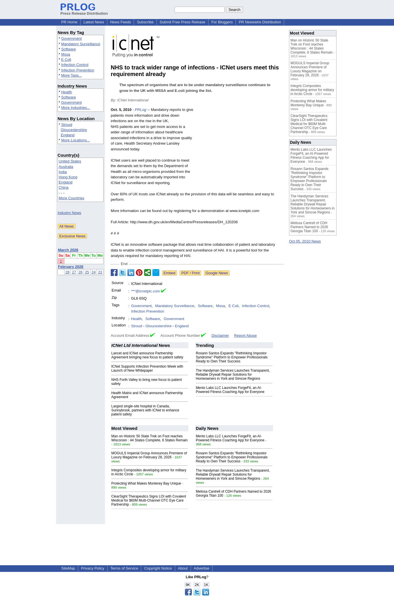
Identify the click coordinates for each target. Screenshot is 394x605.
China (63, 187)
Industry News (69, 213)
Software (68, 49)
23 (100, 272)
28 (67, 272)
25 (87, 272)
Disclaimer (220, 335)
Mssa (65, 54)
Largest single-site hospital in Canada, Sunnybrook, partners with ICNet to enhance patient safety (145, 410)
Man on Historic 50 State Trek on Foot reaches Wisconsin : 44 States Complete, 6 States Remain (149, 438)
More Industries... (75, 107)
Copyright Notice (158, 568)
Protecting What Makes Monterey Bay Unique (146, 483)
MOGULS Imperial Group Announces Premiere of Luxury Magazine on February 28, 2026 (149, 455)
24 (93, 272)
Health (66, 92)
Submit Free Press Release (182, 22)
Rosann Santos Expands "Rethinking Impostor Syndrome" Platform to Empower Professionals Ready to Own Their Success (232, 357)
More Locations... (75, 140)
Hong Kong (68, 177)
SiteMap (68, 568)
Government (71, 38)
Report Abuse (245, 335)
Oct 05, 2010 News (305, 241)
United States (70, 161)
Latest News (93, 22)
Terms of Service (124, 568)
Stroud (66, 124)
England (67, 135)
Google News (217, 273)
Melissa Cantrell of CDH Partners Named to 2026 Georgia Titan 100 (309, 227)
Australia (66, 167)
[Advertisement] (240, 149)
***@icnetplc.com (145, 291)
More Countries (71, 198)
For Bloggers (222, 22)
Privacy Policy (92, 568)
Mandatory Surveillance (80, 44)
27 (74, 272)
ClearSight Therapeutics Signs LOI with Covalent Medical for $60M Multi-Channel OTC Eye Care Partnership (148, 500)
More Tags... (71, 75)
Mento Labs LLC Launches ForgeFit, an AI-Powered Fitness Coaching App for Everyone (230, 390)
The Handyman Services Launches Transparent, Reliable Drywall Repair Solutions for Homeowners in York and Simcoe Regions (233, 374)
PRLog (140, 109)
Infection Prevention (77, 70)
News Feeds (120, 22)
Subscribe (145, 22)
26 (81, 272)
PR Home (69, 22)
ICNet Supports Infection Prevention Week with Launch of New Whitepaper (147, 368)
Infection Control (75, 65)
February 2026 (70, 266)
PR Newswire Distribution (260, 22)
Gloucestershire (74, 130)
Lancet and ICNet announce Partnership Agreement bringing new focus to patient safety (147, 355)
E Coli (66, 59)
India (63, 172)
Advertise (201, 568)
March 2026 (68, 250)
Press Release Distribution (84, 11)
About (183, 568)
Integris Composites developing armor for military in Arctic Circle (312, 90)
